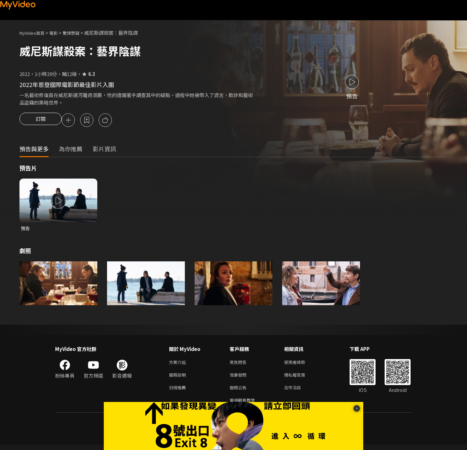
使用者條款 (300, 364)
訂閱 (40, 121)
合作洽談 (297, 391)
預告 (25, 229)
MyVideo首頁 (34, 32)
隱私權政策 (300, 377)
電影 (59, 32)
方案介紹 (178, 364)
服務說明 (178, 377)
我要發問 (239, 377)
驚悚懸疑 (78, 32)
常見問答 (239, 364)
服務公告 (239, 391)
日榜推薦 (178, 391)
